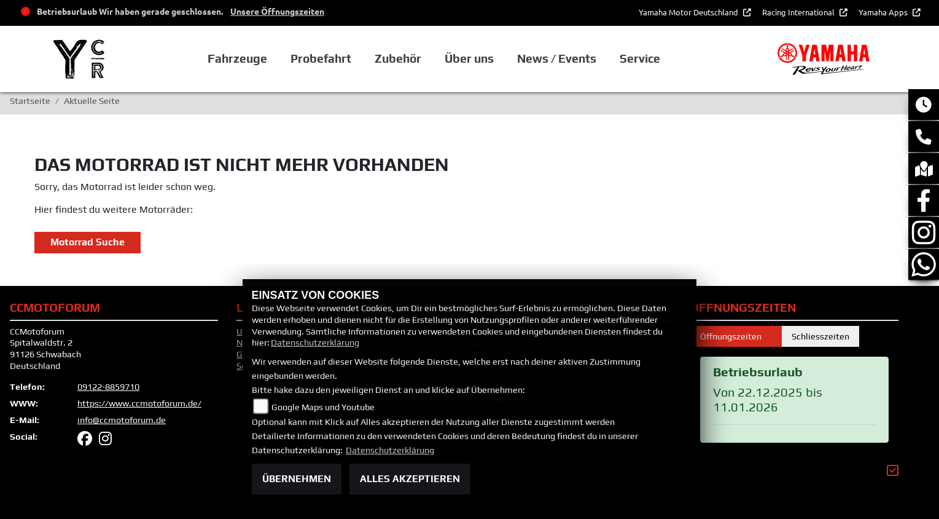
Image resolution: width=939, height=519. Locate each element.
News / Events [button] (556, 58)
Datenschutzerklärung (315, 342)
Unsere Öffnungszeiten (277, 11)
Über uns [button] (469, 58)
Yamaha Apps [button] (884, 12)
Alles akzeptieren (410, 479)
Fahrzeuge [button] (237, 58)
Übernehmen (296, 479)
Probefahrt (320, 58)
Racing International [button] (799, 12)
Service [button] (640, 58)
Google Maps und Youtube (323, 407)
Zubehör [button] (398, 58)
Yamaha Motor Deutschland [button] (689, 12)
